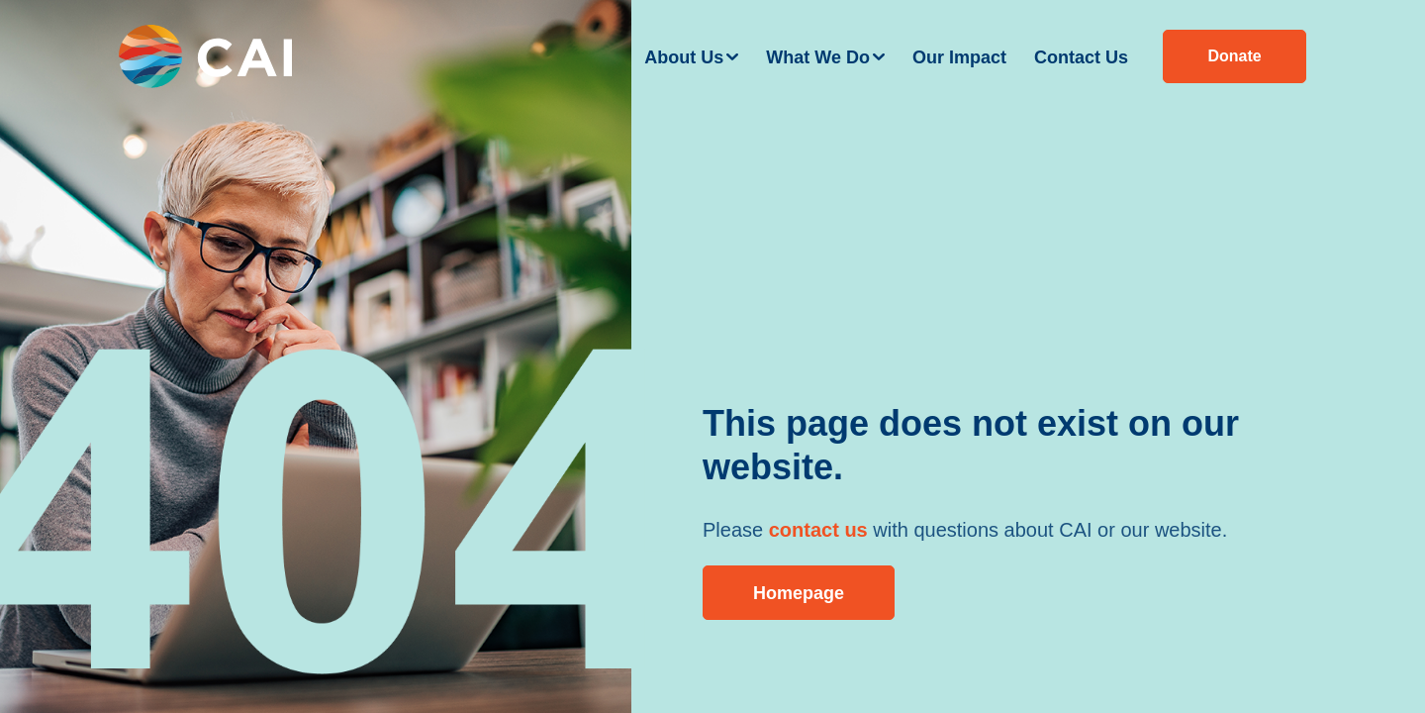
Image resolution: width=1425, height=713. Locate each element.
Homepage (798, 593)
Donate (1234, 56)
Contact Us (1081, 57)
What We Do (818, 57)
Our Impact (959, 57)
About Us (683, 57)
